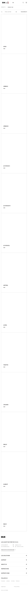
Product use (10, 7)
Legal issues (3, 586)
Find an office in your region (7, 549)
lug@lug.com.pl (18, 544)
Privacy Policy (16, 586)
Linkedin (8, 581)
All (1, 11)
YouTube (13, 581)
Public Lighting (8, 11)
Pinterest (17, 581)
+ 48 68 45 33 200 (19, 546)
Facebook (3, 581)
